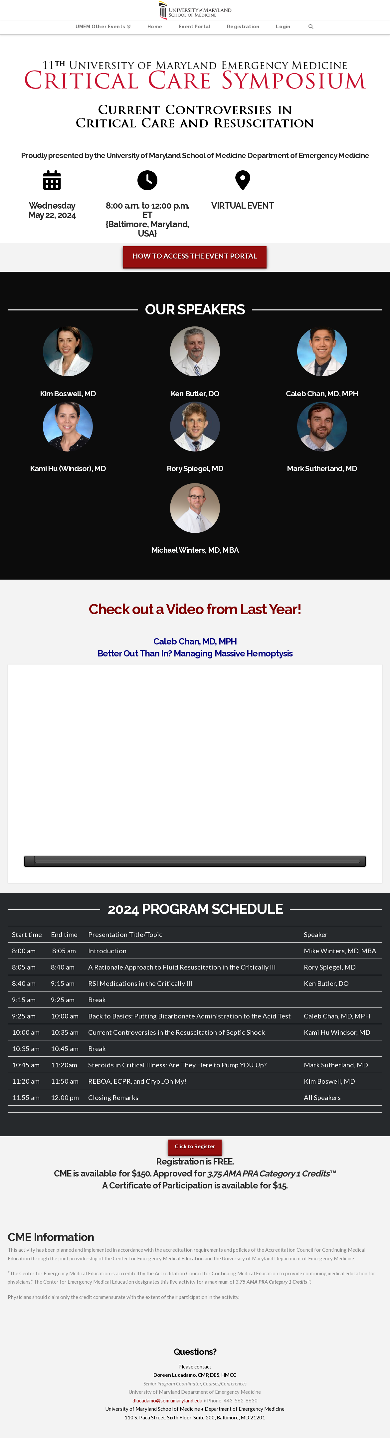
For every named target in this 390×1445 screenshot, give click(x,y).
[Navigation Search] (310, 27)
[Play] (29, 861)
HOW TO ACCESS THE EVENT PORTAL (194, 256)
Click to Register (195, 1146)
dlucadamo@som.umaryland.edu (167, 1400)
